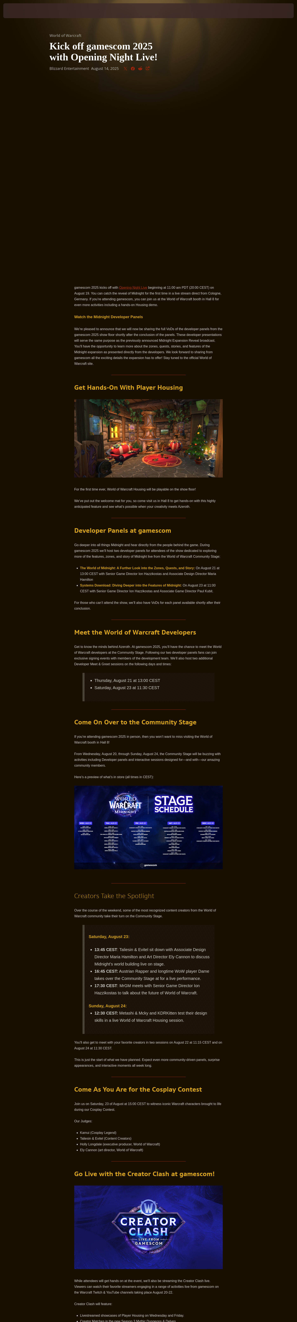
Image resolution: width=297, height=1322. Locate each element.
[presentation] (18, 10)
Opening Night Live (133, 93)
